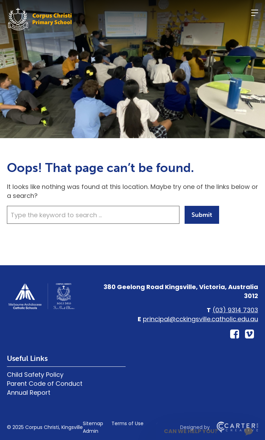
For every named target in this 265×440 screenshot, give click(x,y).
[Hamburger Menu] (254, 13)
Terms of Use (127, 423)
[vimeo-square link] (249, 334)
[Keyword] (93, 215)
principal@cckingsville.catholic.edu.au (200, 319)
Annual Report (28, 392)
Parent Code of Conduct (44, 383)
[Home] (41, 308)
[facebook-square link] (234, 334)
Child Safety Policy (35, 374)
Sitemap (93, 423)
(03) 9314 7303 (235, 310)
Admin (90, 431)
